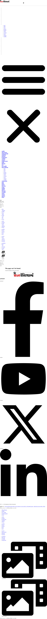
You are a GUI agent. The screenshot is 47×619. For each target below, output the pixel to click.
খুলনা (4, 25)
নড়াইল (5, 31)
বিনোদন (3, 41)
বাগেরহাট (5, 176)
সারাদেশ (3, 51)
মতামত (3, 44)
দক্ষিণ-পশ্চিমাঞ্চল (5, 24)
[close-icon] (1, 200)
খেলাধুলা (3, 16)
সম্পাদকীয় (4, 49)
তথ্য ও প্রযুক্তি (4, 166)
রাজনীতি (3, 45)
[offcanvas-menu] (0, 199)
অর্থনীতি (3, 8)
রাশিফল (3, 46)
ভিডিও (3, 54)
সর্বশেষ (3, 50)
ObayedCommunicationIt (20, 504)
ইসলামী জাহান (4, 14)
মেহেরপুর (5, 35)
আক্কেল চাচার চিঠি (5, 10)
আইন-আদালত (4, 9)
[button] (23, 102)
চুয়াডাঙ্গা (5, 29)
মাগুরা (5, 34)
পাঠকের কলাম (4, 37)
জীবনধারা (4, 20)
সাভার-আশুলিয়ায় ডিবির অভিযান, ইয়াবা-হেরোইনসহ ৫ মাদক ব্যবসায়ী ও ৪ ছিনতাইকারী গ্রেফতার (19, 506)
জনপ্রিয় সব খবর (5, 161)
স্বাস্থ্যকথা (3, 52)
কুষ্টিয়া (5, 26)
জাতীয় (3, 19)
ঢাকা (3, 21)
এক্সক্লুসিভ (4, 15)
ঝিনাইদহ (5, 30)
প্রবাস (3, 39)
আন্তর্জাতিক (4, 11)
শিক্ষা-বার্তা (4, 47)
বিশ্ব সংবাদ (4, 42)
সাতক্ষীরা (5, 36)
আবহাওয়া (4, 13)
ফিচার (3, 40)
